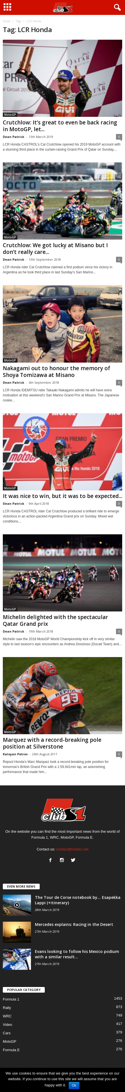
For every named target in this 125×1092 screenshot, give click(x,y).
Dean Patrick (13, 137)
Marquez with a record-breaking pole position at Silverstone (52, 743)
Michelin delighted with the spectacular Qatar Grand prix (55, 620)
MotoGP (10, 115)
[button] (116, 7)
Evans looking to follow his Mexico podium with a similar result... (77, 954)
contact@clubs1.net (72, 849)
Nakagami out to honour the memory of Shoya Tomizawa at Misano (56, 372)
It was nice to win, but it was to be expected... (62, 496)
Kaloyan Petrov (15, 754)
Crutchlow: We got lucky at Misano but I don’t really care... (55, 249)
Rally (7, 1008)
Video (7, 1024)
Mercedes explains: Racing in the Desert (74, 924)
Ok (74, 1085)
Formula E (11, 1050)
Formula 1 (11, 999)
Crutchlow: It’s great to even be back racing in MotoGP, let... (60, 126)
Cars (6, 1033)
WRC (7, 1016)
